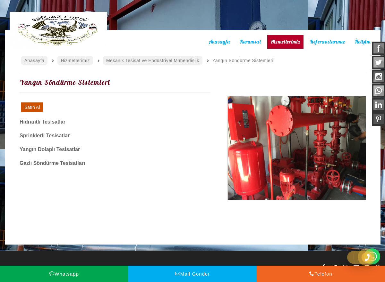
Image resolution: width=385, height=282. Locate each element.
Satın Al (32, 107)
